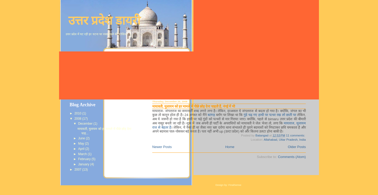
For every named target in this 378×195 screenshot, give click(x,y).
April (81, 149)
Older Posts (297, 147)
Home (229, 147)
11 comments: (296, 135)
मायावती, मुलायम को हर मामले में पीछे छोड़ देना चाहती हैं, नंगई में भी (193, 106)
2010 (78, 113)
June (82, 138)
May (81, 143)
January (84, 164)
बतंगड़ (211, 115)
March (83, 154)
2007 (78, 169)
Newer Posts (162, 147)
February (85, 159)
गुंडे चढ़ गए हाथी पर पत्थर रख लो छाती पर (270, 115)
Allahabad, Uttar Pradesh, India (285, 139)
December (85, 123)
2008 (78, 118)
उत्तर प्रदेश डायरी (104, 20)
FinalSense (234, 184)
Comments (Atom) (292, 157)
